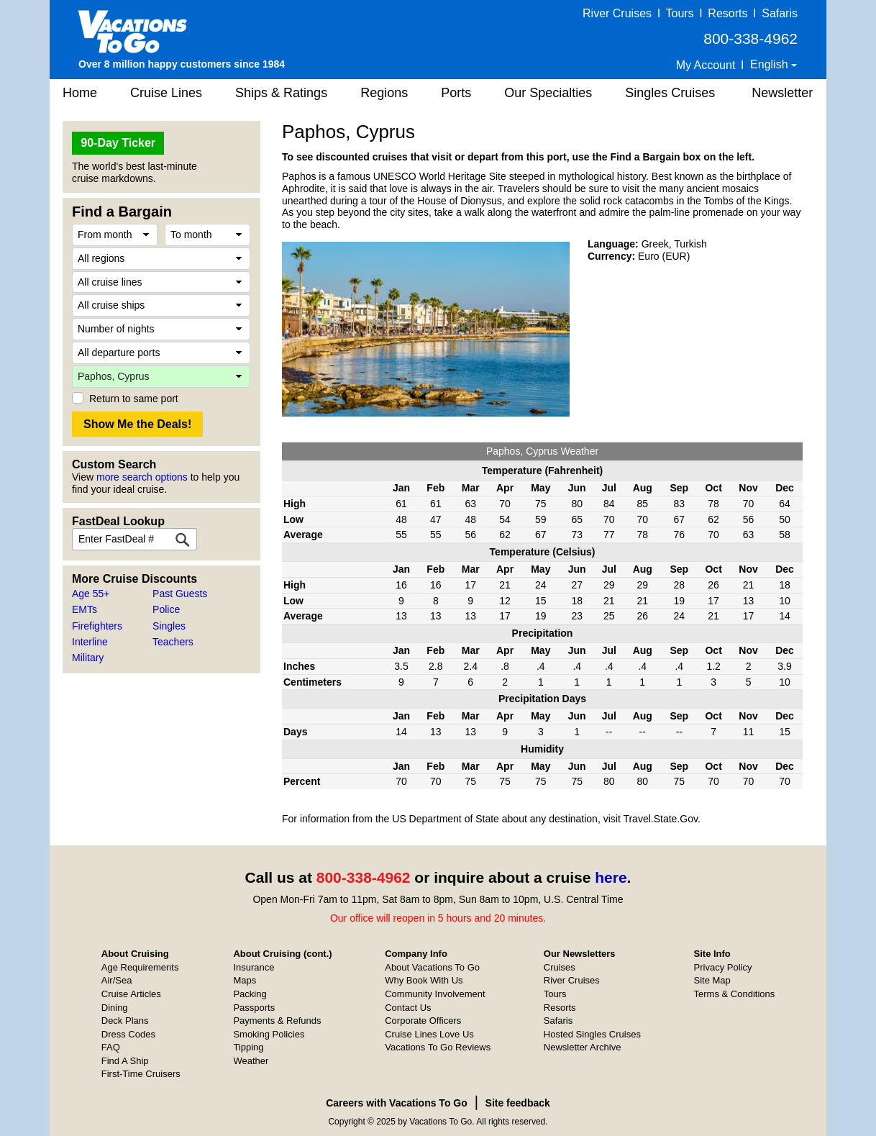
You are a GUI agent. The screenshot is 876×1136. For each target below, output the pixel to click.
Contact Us (408, 1007)
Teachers (172, 641)
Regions (384, 93)
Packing (249, 994)
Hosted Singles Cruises (592, 1034)
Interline (90, 641)
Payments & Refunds (277, 1020)
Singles (169, 626)
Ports (456, 93)
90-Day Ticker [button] (118, 143)
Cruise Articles (131, 994)
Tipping (248, 1047)
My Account (706, 65)
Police (166, 609)
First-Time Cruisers (141, 1073)
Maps (244, 980)
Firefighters (97, 626)
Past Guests (179, 593)
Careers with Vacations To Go (396, 1103)
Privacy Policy (723, 967)
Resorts (727, 13)
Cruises (559, 967)
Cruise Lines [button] (166, 93)
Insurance (253, 967)
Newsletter (782, 93)
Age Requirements (140, 967)
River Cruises (617, 13)
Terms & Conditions (734, 994)
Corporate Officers (423, 1020)
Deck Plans (125, 1020)
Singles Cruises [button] (670, 93)
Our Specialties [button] (548, 93)
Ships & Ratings (281, 93)
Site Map (712, 980)
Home (80, 93)
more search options (142, 477)
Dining (114, 1007)
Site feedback (517, 1103)
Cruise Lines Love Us (429, 1034)
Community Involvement (435, 994)
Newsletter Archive (582, 1047)
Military (88, 657)
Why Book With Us (423, 980)
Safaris (780, 13)
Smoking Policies (268, 1034)
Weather (250, 1060)
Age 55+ (91, 593)
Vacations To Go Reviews (438, 1047)
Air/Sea (116, 980)
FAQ (110, 1047)
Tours (679, 13)
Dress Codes (128, 1034)
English (770, 64)
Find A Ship (125, 1060)
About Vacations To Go (432, 967)
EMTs (84, 609)
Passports (254, 1007)
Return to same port (133, 398)
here (610, 877)
